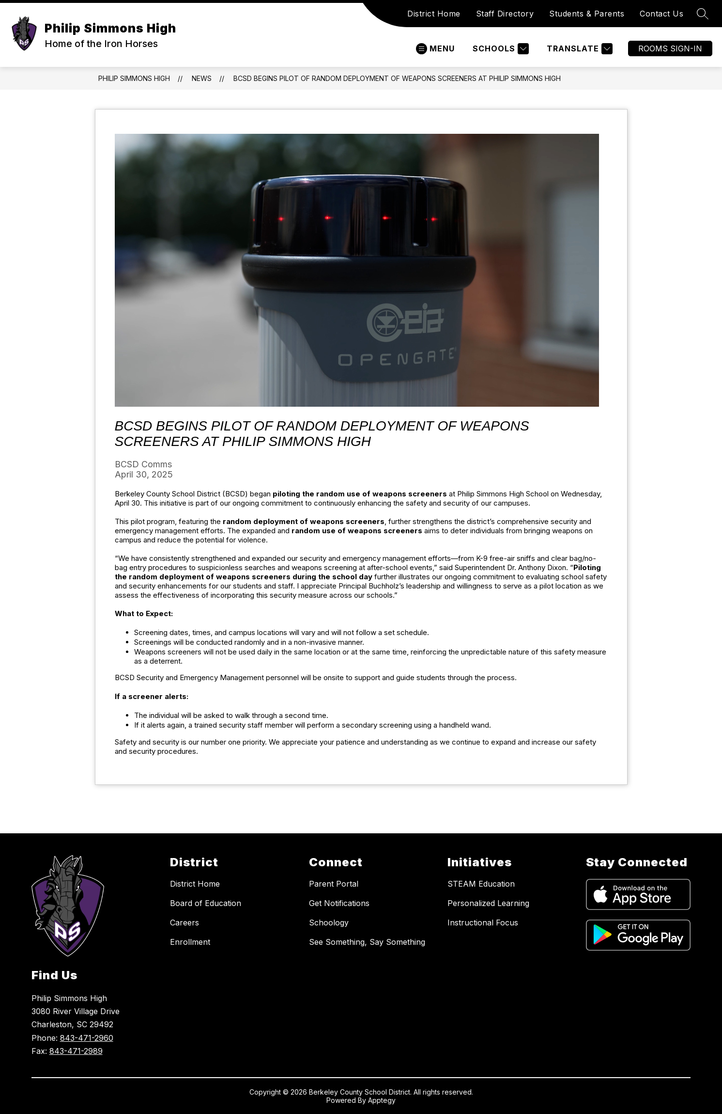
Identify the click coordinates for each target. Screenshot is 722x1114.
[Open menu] (435, 49)
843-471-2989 (76, 1051)
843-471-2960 (86, 1038)
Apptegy (382, 1100)
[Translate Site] (578, 49)
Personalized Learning (488, 903)
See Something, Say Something (367, 942)
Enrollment (190, 942)
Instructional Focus (482, 922)
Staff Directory (505, 13)
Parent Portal (333, 884)
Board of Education (205, 903)
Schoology (329, 922)
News (202, 78)
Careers (184, 922)
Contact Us (661, 13)
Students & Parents (586, 13)
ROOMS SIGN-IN (670, 48)
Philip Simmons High (134, 78)
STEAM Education (481, 884)
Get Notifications (339, 903)
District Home (434, 13)
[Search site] (702, 13)
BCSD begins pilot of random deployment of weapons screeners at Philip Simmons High (397, 78)
